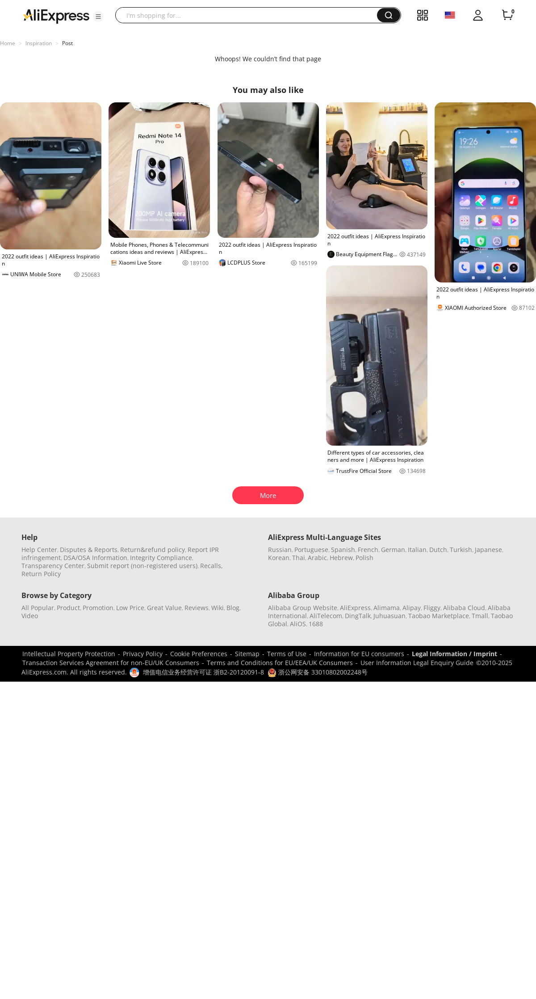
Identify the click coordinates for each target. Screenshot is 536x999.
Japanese (488, 549)
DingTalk (358, 615)
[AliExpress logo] (56, 16)
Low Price (130, 607)
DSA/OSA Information (95, 557)
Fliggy (431, 607)
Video (29, 615)
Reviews (196, 607)
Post (67, 43)
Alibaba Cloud (464, 607)
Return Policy (41, 573)
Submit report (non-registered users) (142, 565)
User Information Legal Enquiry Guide (416, 662)
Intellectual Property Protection (68, 653)
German (393, 549)
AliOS (298, 624)
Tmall (480, 615)
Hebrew (341, 557)
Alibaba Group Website (302, 607)
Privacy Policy (143, 653)
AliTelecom (326, 615)
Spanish (343, 549)
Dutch (438, 549)
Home (7, 43)
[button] (98, 16)
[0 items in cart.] (507, 15)
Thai (298, 557)
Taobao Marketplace (438, 615)
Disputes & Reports (88, 549)
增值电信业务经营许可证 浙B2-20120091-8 (203, 672)
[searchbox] (249, 15)
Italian (417, 549)
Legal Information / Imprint (454, 653)
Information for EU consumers (359, 653)
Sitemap (247, 653)
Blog (232, 607)
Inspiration (38, 43)
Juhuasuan (389, 615)
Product (68, 607)
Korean (278, 557)
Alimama (386, 607)
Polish (364, 557)
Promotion (98, 607)
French (368, 549)
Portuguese (311, 549)
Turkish (461, 549)
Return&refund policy (152, 549)
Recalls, (211, 565)
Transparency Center (52, 565)
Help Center (39, 549)
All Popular (37, 607)
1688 (316, 624)
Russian (280, 549)
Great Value (164, 607)
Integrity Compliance (161, 557)
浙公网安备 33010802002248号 (318, 672)
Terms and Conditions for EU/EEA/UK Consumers (280, 662)
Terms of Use (286, 653)
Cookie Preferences (198, 653)
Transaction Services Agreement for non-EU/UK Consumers (110, 662)
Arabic (317, 557)
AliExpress (355, 607)
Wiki (217, 607)
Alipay (411, 607)
